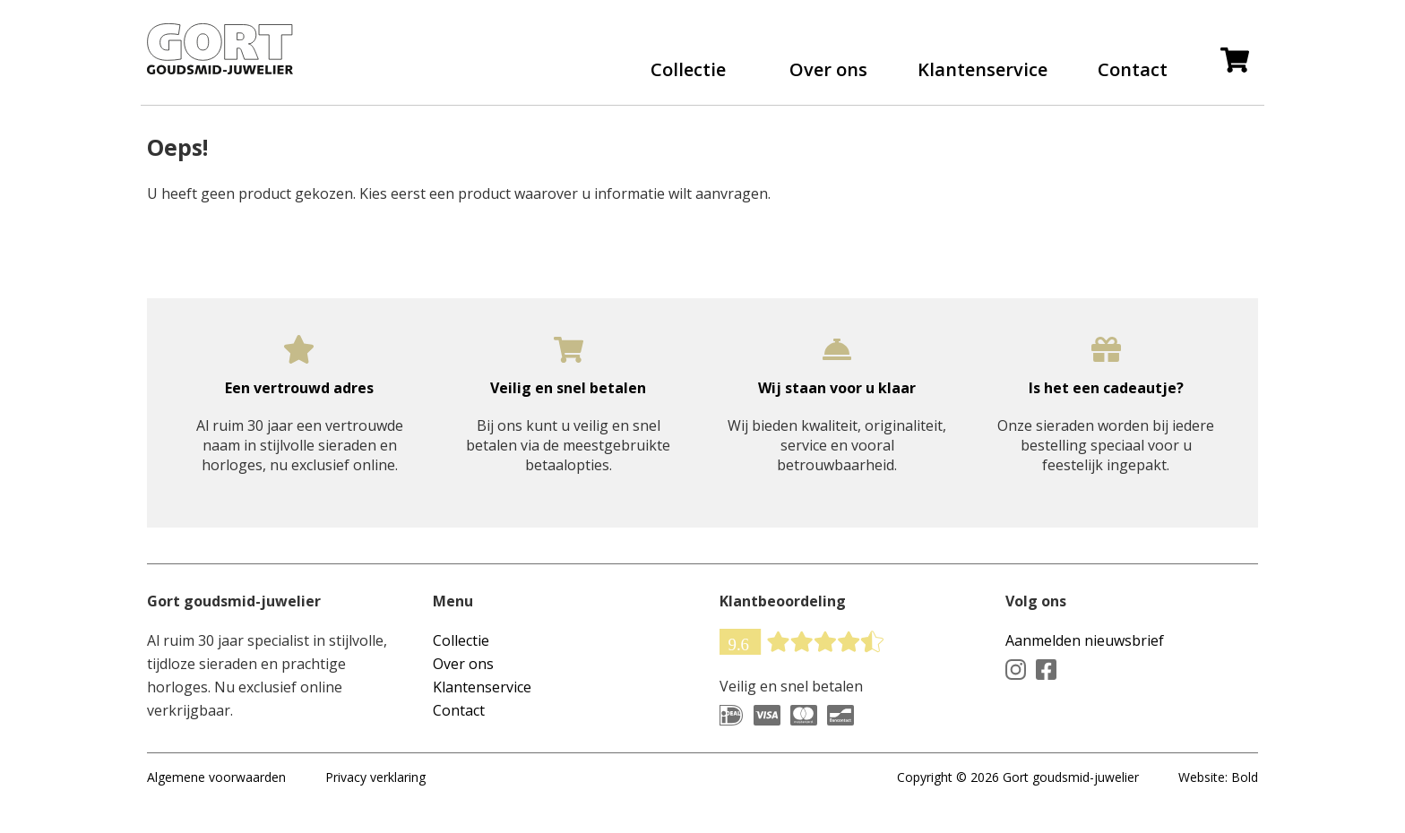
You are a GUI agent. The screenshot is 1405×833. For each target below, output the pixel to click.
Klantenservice (982, 78)
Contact (1133, 78)
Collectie (688, 78)
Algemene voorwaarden (216, 794)
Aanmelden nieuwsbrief (1084, 657)
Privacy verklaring (375, 794)
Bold (1244, 794)
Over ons (828, 78)
